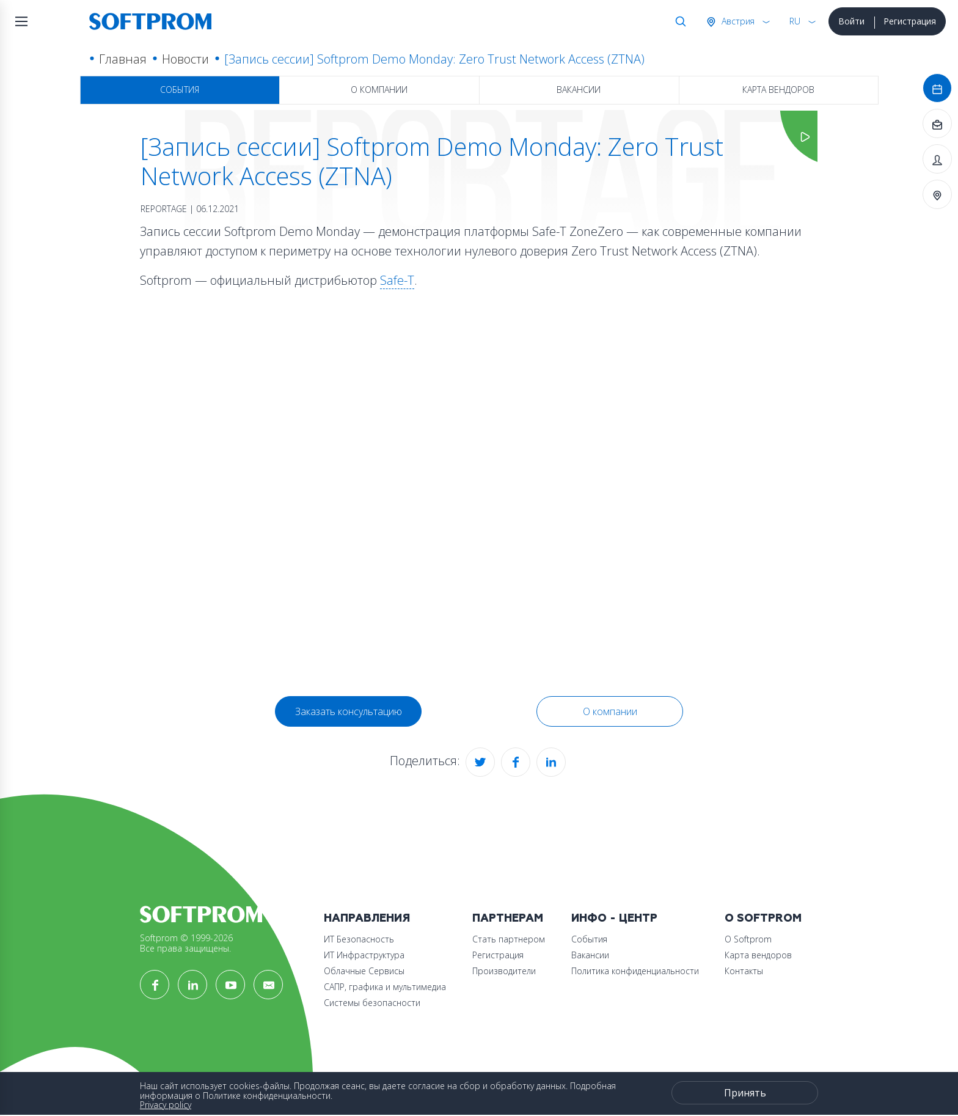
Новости (185, 59)
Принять (745, 1092)
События (179, 89)
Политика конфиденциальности (635, 971)
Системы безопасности (372, 1002)
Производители (504, 971)
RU (794, 21)
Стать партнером (508, 939)
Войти (851, 21)
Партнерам (507, 918)
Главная (123, 59)
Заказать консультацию (348, 711)
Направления (367, 918)
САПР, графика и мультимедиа (385, 987)
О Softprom (763, 918)
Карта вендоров (778, 89)
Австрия (737, 21)
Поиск (678, 21)
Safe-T (397, 280)
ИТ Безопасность (359, 939)
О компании (379, 89)
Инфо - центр (614, 918)
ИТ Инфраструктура (364, 955)
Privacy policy (165, 1104)
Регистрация (909, 21)
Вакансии (579, 89)
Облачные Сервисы (364, 971)
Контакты (744, 971)
